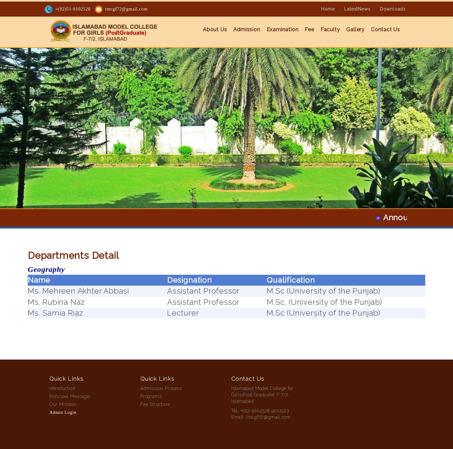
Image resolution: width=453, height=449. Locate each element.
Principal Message (69, 396)
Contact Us (385, 29)
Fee (309, 29)
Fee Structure (155, 404)
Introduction (62, 388)
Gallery (355, 29)
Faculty (330, 29)
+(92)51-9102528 (73, 9)
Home (328, 8)
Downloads (393, 8)
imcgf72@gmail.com (126, 9)
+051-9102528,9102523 (265, 410)
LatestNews (357, 8)
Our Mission (62, 404)
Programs (150, 396)
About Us (215, 29)
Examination (283, 29)
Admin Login (63, 412)
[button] (34, 104)
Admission (246, 29)
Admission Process (161, 388)
